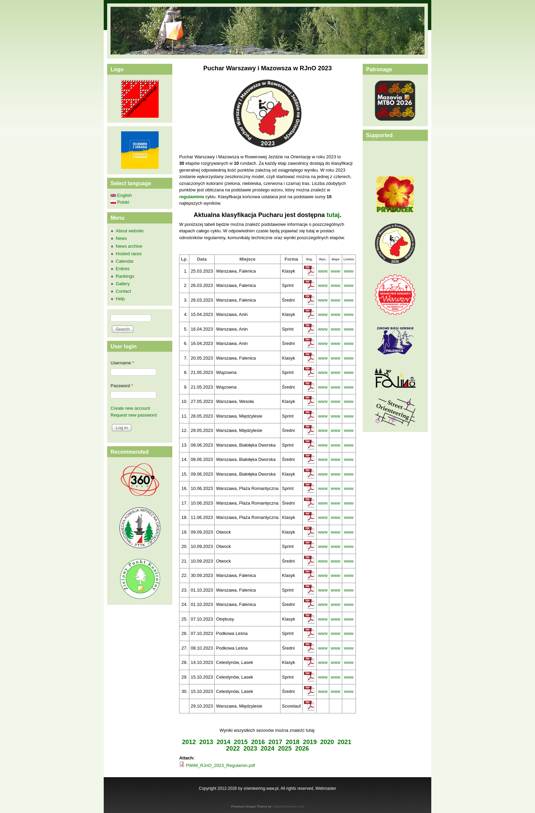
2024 (268, 748)
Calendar (125, 261)
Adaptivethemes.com (288, 806)
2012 (189, 742)
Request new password (134, 415)
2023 (250, 748)
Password (122, 385)
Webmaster (325, 788)
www (323, 271)
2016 (258, 742)
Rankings (125, 276)
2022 (233, 748)
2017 (276, 742)
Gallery (123, 283)
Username (122, 362)
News (121, 238)
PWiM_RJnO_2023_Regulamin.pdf (220, 765)
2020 (327, 742)
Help (120, 298)
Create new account (130, 408)
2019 (310, 742)
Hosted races (129, 253)
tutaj (333, 215)
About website (130, 230)
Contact (123, 291)
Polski (120, 202)
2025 (285, 748)
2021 (344, 742)
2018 (293, 742)
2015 (241, 742)
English (121, 195)
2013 (206, 742)
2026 (302, 748)
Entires (122, 268)
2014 (224, 742)
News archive (129, 246)
